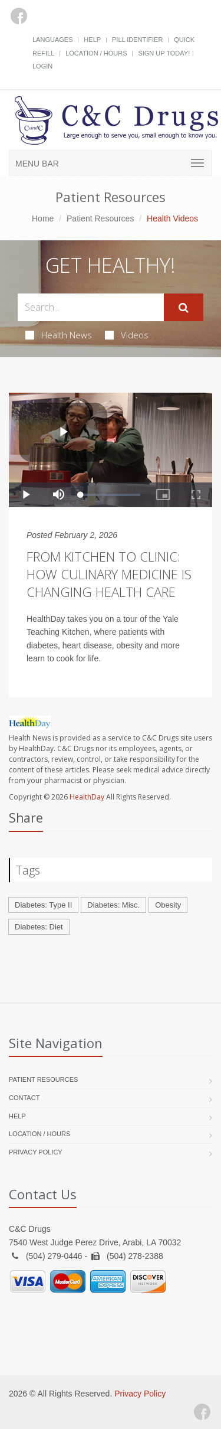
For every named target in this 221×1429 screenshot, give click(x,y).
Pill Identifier (137, 39)
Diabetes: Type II (43, 905)
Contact (24, 1097)
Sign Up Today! (164, 53)
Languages (52, 39)
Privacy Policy (35, 1152)
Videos (127, 335)
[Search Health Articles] (91, 307)
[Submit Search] (183, 307)
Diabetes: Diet (39, 926)
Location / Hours (96, 53)
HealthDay (87, 797)
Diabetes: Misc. (113, 905)
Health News (58, 335)
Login (42, 66)
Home (43, 218)
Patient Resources (100, 218)
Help (92, 39)
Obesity (168, 905)
